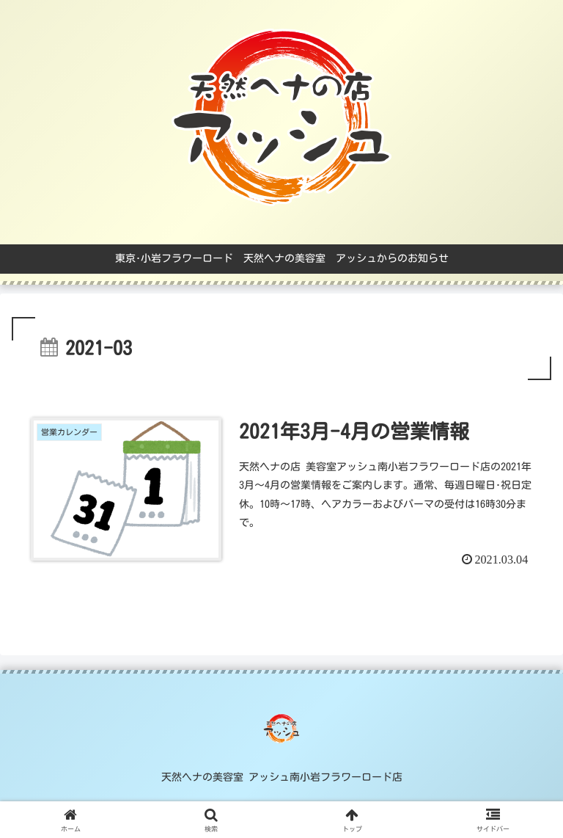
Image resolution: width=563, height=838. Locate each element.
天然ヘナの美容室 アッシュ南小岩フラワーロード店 (281, 777)
